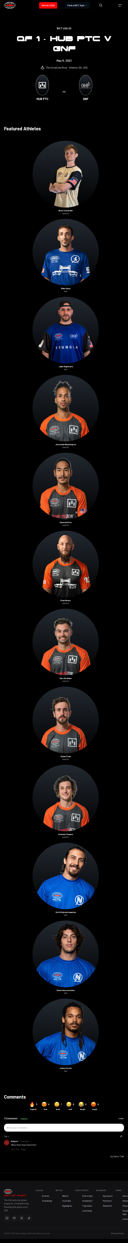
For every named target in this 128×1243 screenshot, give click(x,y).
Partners (107, 1200)
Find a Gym (87, 1196)
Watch (65, 1196)
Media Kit (107, 1205)
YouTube (66, 1200)
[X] (22, 1218)
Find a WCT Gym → (77, 5)
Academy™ (87, 1200)
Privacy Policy (117, 1233)
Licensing (87, 1210)
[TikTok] (29, 1218)
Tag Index (87, 1205)
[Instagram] (7, 1218)
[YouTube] (14, 1218)
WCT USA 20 (64, 28)
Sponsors (107, 1196)
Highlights (67, 1205)
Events (45, 1196)
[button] (120, 5)
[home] (10, 5)
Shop (125, 1205)
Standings (47, 1200)
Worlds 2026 (48, 5)
